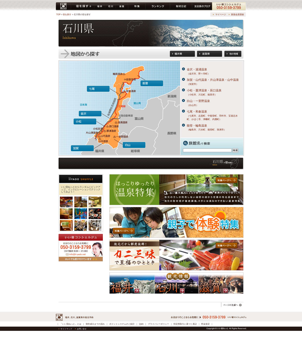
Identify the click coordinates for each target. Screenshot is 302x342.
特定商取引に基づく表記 (185, 324)
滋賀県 (122, 6)
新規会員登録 (237, 14)
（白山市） (192, 105)
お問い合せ (80, 329)
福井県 (99, 6)
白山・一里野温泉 (198, 101)
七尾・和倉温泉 (197, 111)
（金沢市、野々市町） (198, 74)
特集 (137, 6)
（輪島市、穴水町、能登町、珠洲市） (206, 129)
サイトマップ (65, 329)
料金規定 (205, 324)
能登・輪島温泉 (197, 125)
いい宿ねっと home (63, 6)
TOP (58, 14)
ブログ (202, 6)
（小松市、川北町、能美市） (202, 94)
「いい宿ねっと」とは (70, 324)
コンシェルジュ (229, 6)
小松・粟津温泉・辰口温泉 (204, 90)
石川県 (110, 6)
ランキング (158, 6)
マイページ (220, 14)
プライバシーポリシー (158, 324)
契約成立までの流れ (95, 324)
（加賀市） (192, 84)
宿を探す (82, 6)
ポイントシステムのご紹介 (122, 324)
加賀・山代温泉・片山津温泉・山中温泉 (213, 79)
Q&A (141, 324)
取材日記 (181, 6)
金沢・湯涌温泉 (197, 69)
